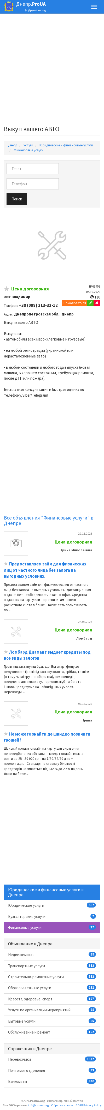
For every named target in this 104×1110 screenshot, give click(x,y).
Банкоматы (52, 1081)
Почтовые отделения (52, 1070)
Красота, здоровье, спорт (52, 998)
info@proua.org (38, 1105)
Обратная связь (62, 1105)
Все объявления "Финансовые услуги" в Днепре (48, 520)
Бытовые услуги (52, 1021)
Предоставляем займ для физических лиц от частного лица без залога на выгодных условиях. (45, 570)
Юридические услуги (52, 905)
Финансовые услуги (52, 927)
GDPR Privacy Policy (89, 1105)
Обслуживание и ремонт (52, 1032)
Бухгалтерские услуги (52, 916)
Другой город (35, 10)
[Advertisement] (52, 71)
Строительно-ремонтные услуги (52, 976)
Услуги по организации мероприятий (52, 1009)
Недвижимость (52, 954)
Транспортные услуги (52, 965)
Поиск (16, 198)
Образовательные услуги (52, 987)
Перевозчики (52, 1059)
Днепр (31, 4)
